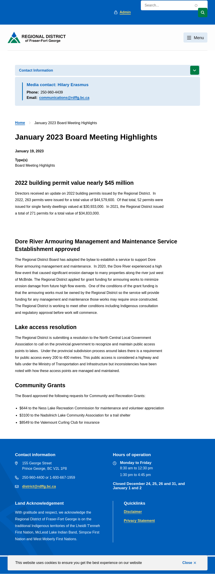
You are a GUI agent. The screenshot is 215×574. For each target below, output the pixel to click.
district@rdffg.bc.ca (39, 486)
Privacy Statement (139, 521)
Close (187, 563)
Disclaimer (133, 512)
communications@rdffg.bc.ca (64, 98)
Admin (125, 12)
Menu (199, 38)
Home (20, 123)
